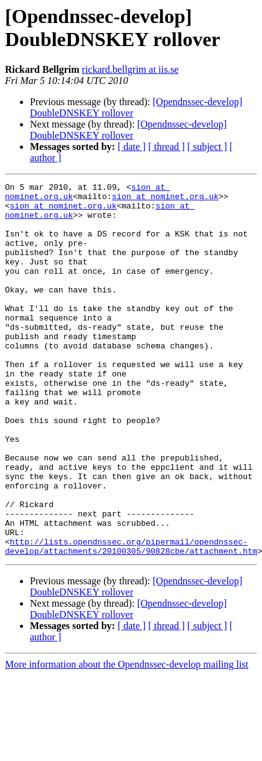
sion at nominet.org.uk (165, 199)
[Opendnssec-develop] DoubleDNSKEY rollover (128, 130)
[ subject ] (207, 146)
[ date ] (132, 146)
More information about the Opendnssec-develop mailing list (126, 739)
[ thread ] (166, 146)
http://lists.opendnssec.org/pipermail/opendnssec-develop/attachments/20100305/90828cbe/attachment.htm (131, 620)
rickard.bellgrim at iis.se (130, 69)
